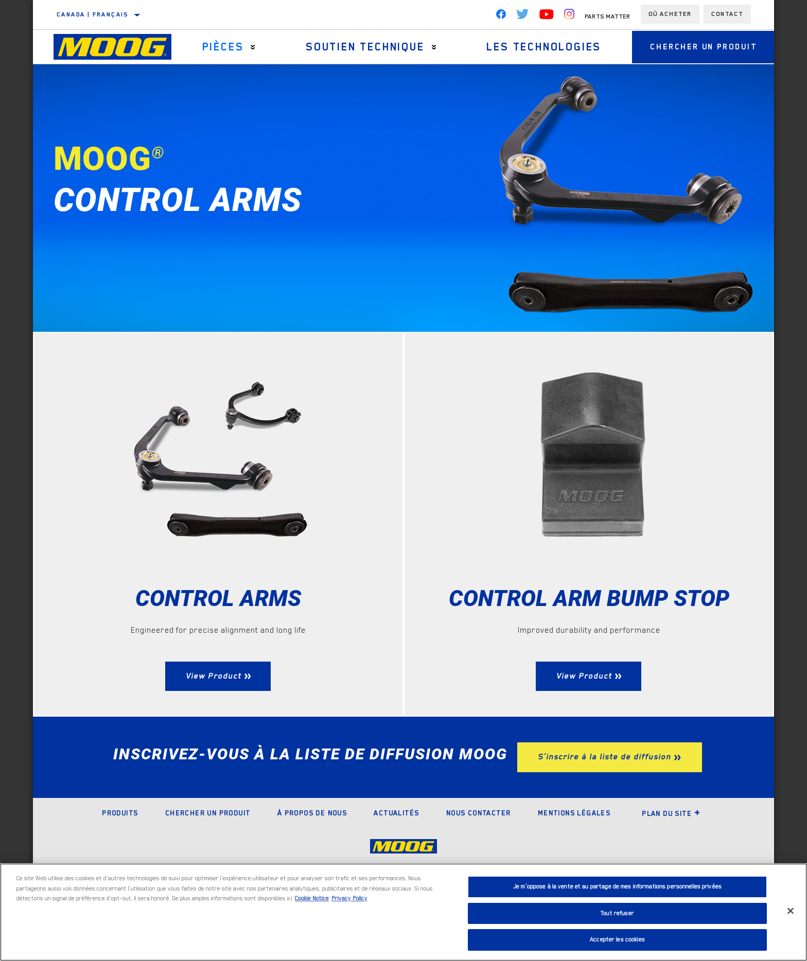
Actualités (396, 844)
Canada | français (93, 14)
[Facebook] (501, 16)
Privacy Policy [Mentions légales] (349, 898)
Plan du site (671, 844)
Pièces (221, 47)
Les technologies (537, 47)
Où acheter (670, 13)
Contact (727, 13)
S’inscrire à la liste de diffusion (604, 787)
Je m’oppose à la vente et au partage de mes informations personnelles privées (617, 886)
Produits (120, 844)
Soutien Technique (361, 47)
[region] (403, 912)
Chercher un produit (699, 46)
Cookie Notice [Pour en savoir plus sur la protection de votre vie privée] (312, 898)
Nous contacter (478, 844)
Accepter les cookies (617, 939)
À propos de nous (312, 844)
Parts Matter (607, 16)
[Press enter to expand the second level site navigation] (251, 47)
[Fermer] (790, 911)
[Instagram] (569, 16)
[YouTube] (546, 16)
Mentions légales (574, 844)
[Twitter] (522, 16)
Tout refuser (617, 913)
